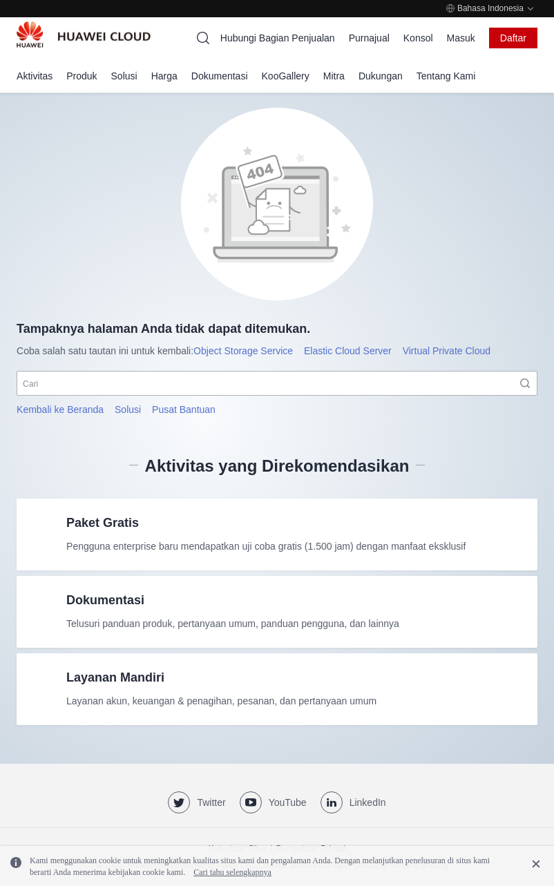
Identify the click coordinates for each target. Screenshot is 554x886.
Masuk (461, 38)
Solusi (128, 409)
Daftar (513, 38)
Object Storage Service (243, 350)
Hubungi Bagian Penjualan (277, 38)
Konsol (418, 38)
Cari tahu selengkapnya (232, 872)
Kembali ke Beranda (60, 409)
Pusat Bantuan (184, 409)
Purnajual (369, 38)
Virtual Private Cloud (446, 350)
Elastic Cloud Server (348, 350)
